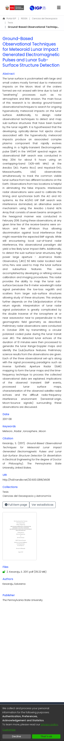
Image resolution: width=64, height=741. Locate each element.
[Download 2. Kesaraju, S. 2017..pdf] (24, 571)
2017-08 (7, 419)
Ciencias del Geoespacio (45, 18)
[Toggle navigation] (58, 7)
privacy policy (49, 724)
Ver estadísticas (42, 505)
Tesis (10, 22)
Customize (9, 729)
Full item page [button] (16, 505)
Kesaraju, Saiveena (14, 584)
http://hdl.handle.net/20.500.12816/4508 (26, 479)
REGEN (24, 18)
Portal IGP (9, 18)
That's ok (46, 736)
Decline (16, 736)
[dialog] (32, 723)
